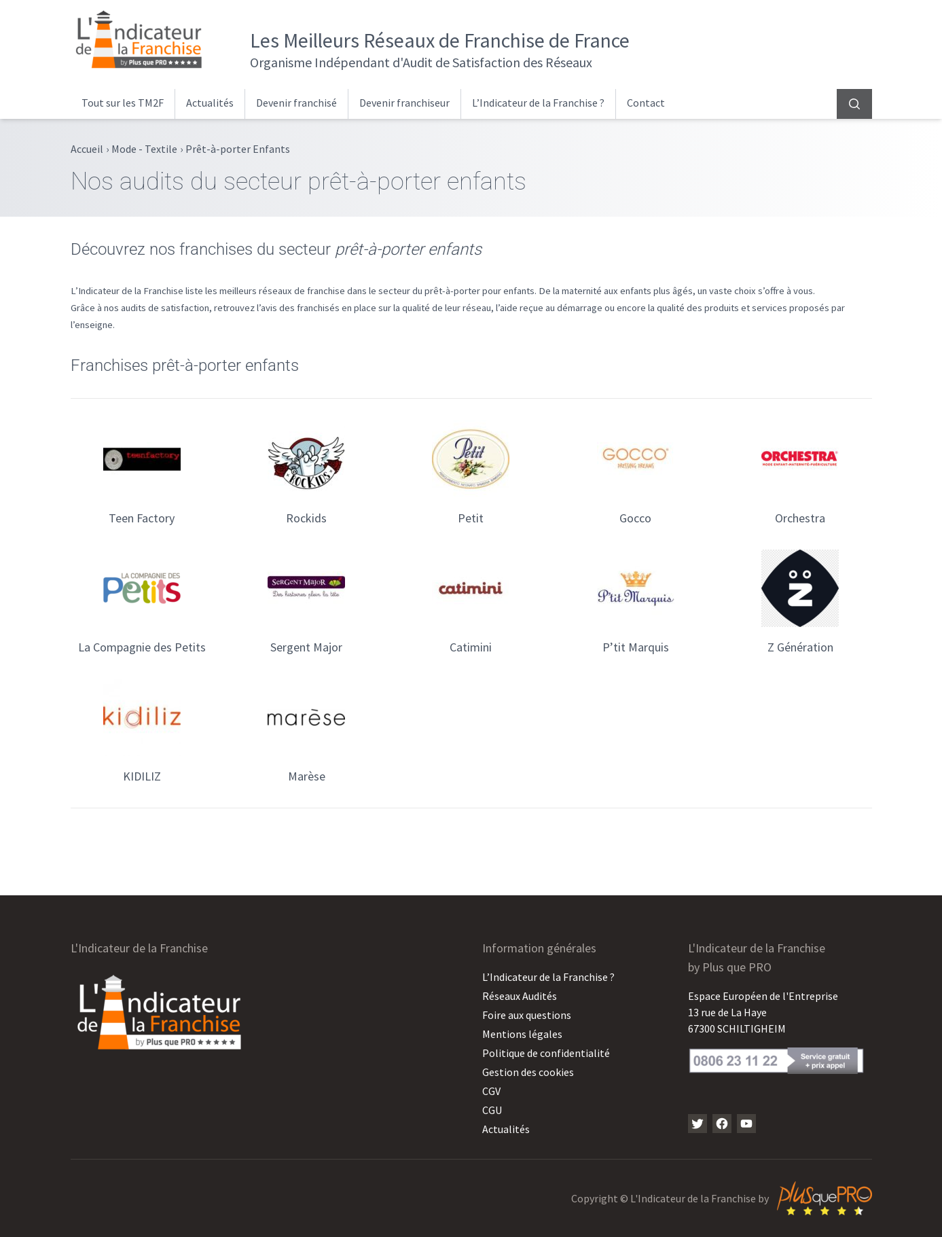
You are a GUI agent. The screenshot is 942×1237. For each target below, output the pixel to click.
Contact (646, 102)
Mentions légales (522, 1034)
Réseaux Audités (519, 996)
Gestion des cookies (528, 1072)
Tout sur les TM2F (122, 102)
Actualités (210, 102)
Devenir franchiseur (404, 102)
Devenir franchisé (296, 102)
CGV (491, 1091)
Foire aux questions (526, 1015)
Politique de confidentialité (546, 1053)
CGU (492, 1110)
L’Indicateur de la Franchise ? (538, 102)
